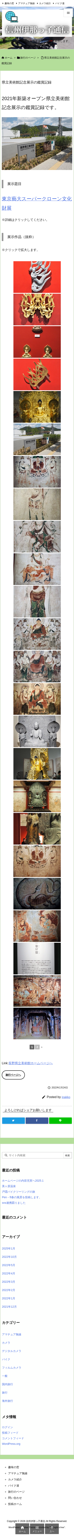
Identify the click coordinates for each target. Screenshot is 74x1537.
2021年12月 (9, 1306)
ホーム (8, 57)
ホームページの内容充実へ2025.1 (23, 1180)
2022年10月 (9, 1256)
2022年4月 (8, 1273)
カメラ (6, 1342)
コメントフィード (13, 1438)
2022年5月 (8, 1265)
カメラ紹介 (45, 3)
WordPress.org (11, 1443)
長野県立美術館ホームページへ (30, 1063)
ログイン (7, 1427)
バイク (6, 1359)
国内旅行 (7, 1384)
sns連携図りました (14, 1202)
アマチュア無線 (26, 3)
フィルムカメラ (11, 1367)
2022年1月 (8, 1298)
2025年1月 (8, 1248)
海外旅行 (7, 1400)
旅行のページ (28, 57)
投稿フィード (10, 1432)
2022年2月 (8, 1290)
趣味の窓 (9, 3)
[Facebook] (37, 1120)
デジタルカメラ (11, 1351)
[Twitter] (13, 1120)
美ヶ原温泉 (9, 1186)
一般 (4, 1376)
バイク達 (60, 3)
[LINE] (60, 1120)
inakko (66, 1097)
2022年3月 (8, 1281)
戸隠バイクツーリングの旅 (18, 1191)
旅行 (4, 1392)
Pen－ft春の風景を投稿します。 (22, 1197)
